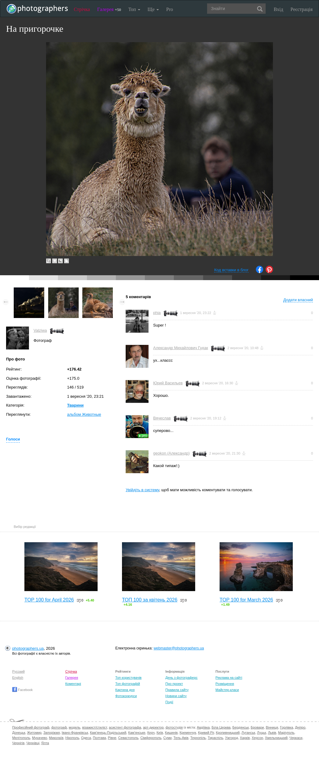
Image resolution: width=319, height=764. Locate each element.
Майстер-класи (227, 690)
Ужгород (231, 738)
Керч (151, 732)
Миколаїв (56, 738)
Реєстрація (302, 9)
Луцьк (261, 732)
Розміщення (225, 683)
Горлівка (286, 727)
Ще (153, 9)
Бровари (257, 727)
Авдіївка (203, 727)
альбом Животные (84, 414)
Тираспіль (215, 738)
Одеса (86, 738)
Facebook (22, 690)
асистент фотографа (125, 727)
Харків (245, 738)
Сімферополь (150, 738)
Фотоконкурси (126, 696)
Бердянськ (240, 727)
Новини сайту (176, 696)
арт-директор (153, 727)
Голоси (13, 439)
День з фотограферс (181, 677)
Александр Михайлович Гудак (180, 347)
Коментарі (73, 683)
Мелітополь (21, 738)
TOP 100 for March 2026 (246, 599)
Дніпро (300, 727)
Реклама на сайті (229, 677)
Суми (167, 738)
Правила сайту (176, 690)
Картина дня (124, 690)
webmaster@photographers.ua (179, 648)
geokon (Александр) (171, 453)
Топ (134, 9)
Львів (272, 732)
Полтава (99, 738)
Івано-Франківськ (75, 732)
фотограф (59, 727)
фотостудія (174, 727)
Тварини (75, 405)
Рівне (112, 738)
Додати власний (298, 300)
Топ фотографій (127, 683)
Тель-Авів (181, 738)
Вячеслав (162, 418)
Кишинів (171, 732)
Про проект (174, 683)
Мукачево (39, 738)
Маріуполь (286, 732)
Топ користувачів (128, 677)
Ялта (45, 743)
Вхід (278, 9)
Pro (169, 9)
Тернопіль (198, 738)
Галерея (109, 9)
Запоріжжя (51, 732)
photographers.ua (28, 648)
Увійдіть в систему (142, 490)
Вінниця (272, 727)
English (17, 677)
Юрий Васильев (168, 383)
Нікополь (72, 738)
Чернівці (33, 743)
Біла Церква (221, 727)
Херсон (257, 738)
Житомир (34, 732)
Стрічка (82, 9)
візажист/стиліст (94, 727)
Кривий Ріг (206, 732)
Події (169, 702)
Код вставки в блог (231, 270)
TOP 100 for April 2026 (49, 599)
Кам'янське (136, 732)
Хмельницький (276, 738)
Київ (159, 732)
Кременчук (188, 732)
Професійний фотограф (30, 727)
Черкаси (295, 738)
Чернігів (18, 743)
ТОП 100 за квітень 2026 (149, 599)
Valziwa (40, 330)
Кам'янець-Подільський (108, 732)
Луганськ (248, 732)
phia (157, 312)
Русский (18, 671)
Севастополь (128, 738)
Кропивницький (228, 732)
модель (75, 727)
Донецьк (18, 732)
